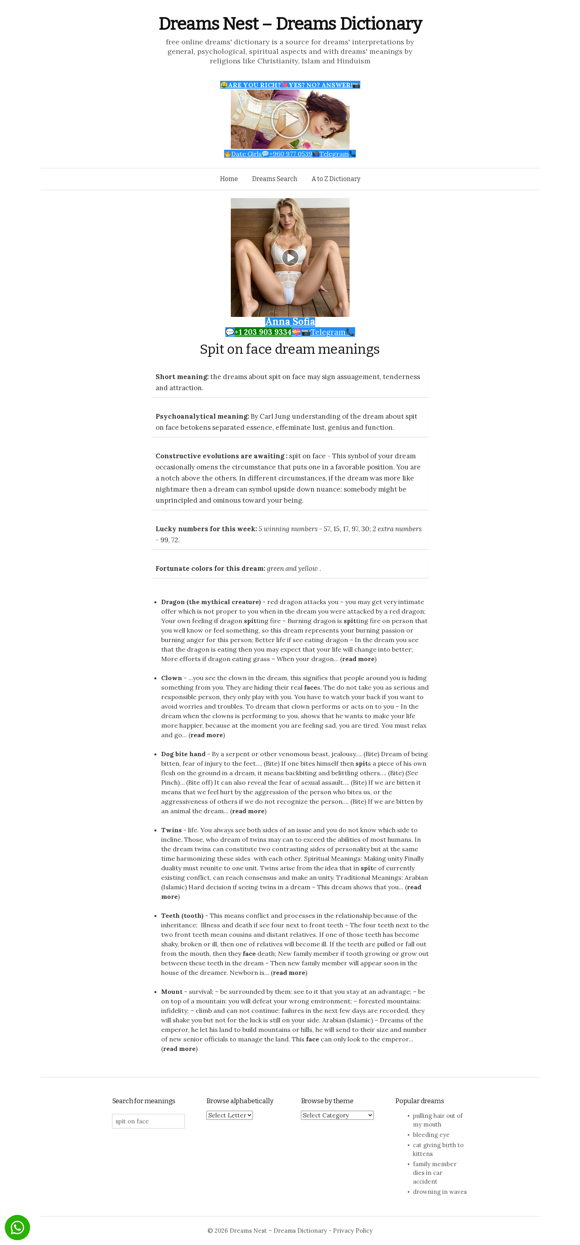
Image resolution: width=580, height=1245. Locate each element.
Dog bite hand (183, 754)
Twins (171, 830)
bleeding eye (431, 1134)
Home (229, 179)
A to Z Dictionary (336, 179)
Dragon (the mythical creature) (211, 602)
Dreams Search (274, 179)
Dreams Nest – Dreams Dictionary (290, 24)
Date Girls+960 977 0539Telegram (290, 154)
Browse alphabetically (239, 1101)
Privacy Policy (353, 1230)
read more (358, 659)
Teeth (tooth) (182, 915)
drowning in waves (440, 1191)
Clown (171, 678)
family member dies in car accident (434, 1172)
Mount (172, 991)
